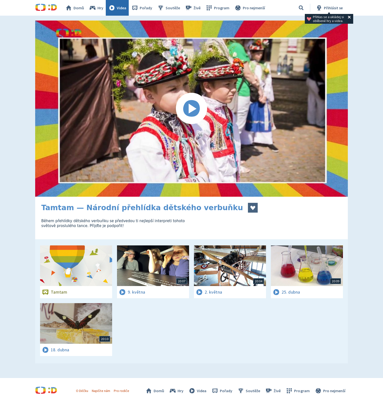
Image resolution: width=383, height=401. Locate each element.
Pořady (141, 7)
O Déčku (82, 391)
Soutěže (168, 7)
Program (217, 7)
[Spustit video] (191, 109)
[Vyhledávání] (301, 8)
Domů (74, 7)
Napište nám (101, 391)
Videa (117, 7)
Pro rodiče (121, 391)
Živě (193, 7)
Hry (96, 7)
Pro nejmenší (249, 7)
